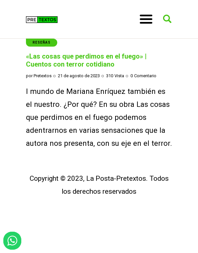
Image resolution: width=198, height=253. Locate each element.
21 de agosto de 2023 (79, 75)
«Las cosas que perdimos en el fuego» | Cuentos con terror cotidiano (86, 60)
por (39, 75)
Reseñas (42, 42)
